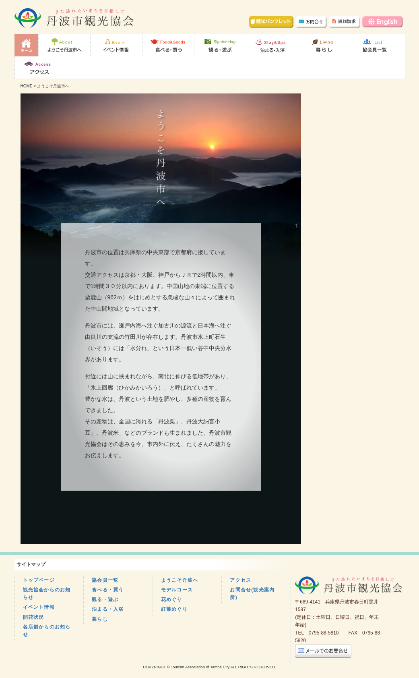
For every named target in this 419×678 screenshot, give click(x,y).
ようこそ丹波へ (179, 580)
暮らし (100, 619)
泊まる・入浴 (108, 609)
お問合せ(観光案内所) (252, 593)
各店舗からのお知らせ (47, 630)
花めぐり (171, 599)
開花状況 (33, 617)
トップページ (39, 580)
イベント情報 (39, 607)
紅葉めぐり (174, 609)
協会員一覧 (105, 580)
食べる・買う (108, 590)
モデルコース (177, 590)
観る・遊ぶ (105, 599)
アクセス (240, 580)
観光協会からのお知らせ (47, 593)
